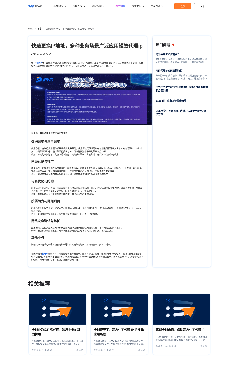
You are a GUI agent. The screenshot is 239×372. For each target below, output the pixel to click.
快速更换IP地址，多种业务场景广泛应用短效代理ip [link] (70, 28)
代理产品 (79, 6)
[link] (30, 28)
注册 (202, 6)
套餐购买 (60, 6)
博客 (39, 28)
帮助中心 (138, 6)
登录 (183, 6)
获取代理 (98, 6)
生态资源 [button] (157, 6)
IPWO (30, 28)
